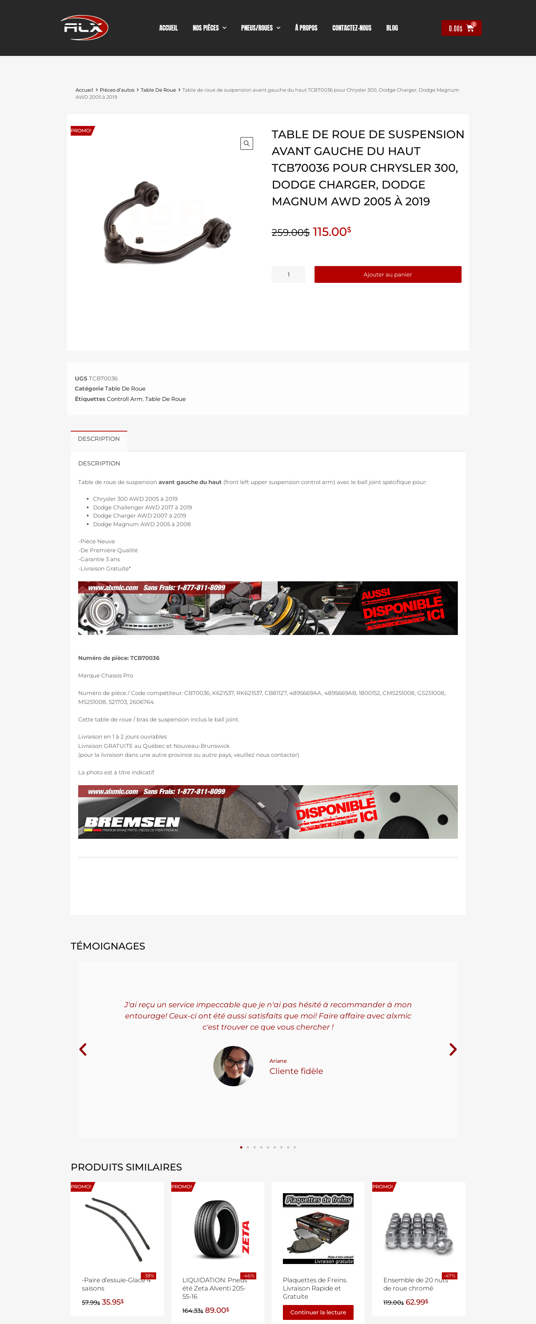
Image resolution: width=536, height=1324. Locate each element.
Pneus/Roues (260, 28)
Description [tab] (99, 438)
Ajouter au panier (388, 274)
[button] (246, 143)
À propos (306, 28)
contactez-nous (351, 28)
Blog (392, 28)
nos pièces (209, 28)
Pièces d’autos (117, 90)
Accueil (168, 28)
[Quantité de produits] (288, 274)
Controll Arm (125, 398)
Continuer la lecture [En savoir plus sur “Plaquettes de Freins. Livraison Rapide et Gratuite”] (318, 1312)
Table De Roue (158, 90)
